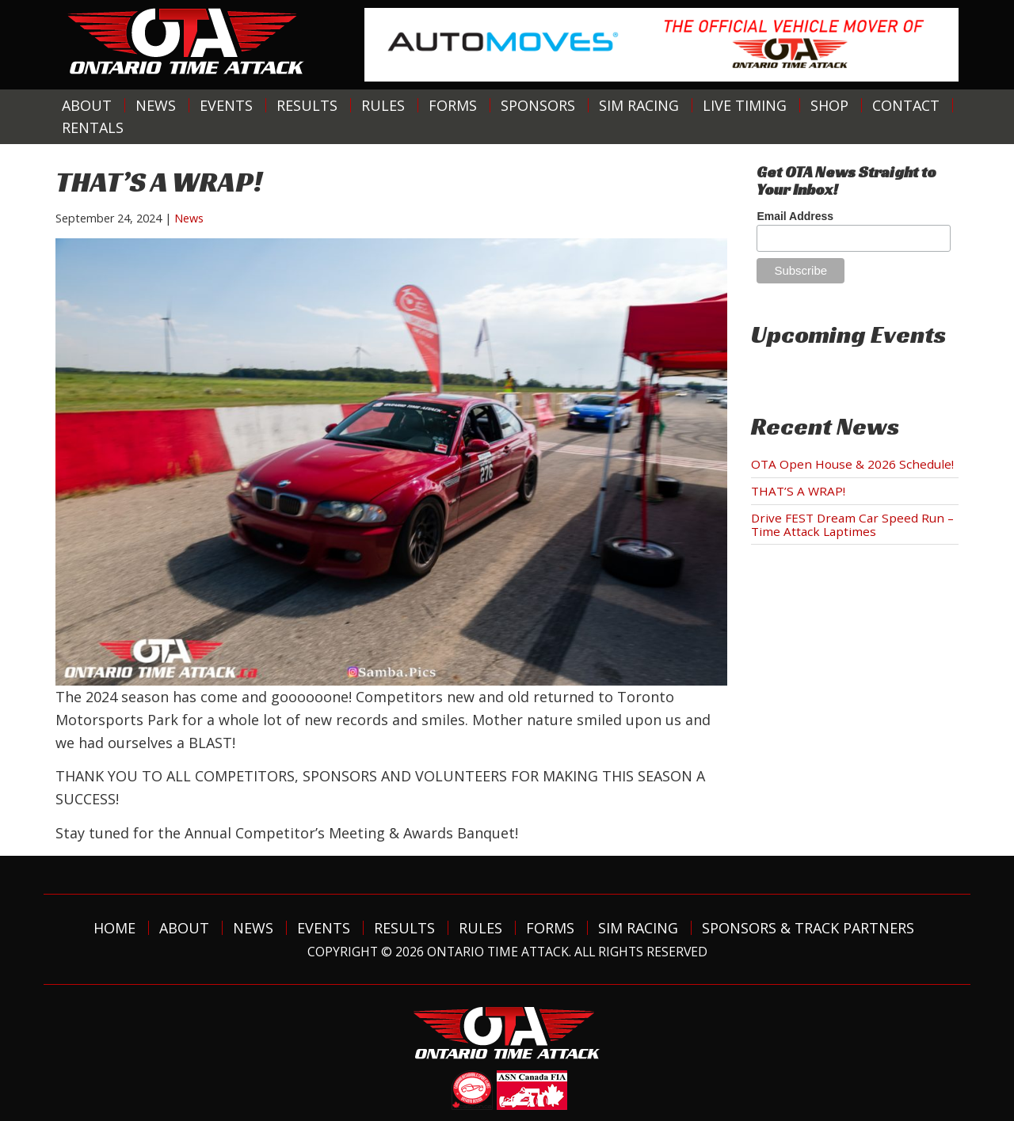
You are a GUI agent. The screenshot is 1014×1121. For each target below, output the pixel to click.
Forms (453, 105)
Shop (829, 105)
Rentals (93, 127)
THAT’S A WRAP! (798, 491)
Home (114, 928)
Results (306, 105)
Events (226, 105)
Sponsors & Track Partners (808, 928)
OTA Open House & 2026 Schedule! (852, 464)
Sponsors (538, 105)
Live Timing (745, 105)
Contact (906, 105)
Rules (383, 105)
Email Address (795, 216)
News (155, 105)
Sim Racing (639, 105)
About (87, 105)
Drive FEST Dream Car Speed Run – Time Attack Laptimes (852, 524)
